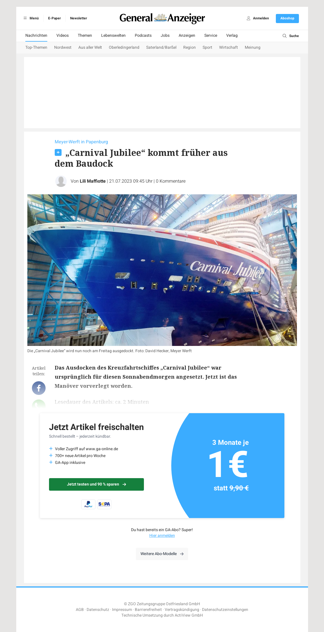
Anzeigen (187, 35)
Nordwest (63, 47)
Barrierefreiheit (148, 610)
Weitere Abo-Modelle (162, 554)
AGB (80, 610)
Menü (30, 18)
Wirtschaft (228, 47)
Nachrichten (36, 35)
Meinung (252, 47)
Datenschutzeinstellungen (225, 610)
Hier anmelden (162, 536)
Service (210, 35)
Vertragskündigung (182, 610)
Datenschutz (98, 610)
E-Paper (54, 18)
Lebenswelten (113, 35)
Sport (207, 47)
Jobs (165, 35)
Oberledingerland (124, 47)
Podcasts (143, 35)
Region (189, 47)
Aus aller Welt (90, 47)
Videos (62, 35)
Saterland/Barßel (161, 47)
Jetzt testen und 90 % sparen (96, 484)
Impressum (122, 610)
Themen (85, 35)
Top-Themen (36, 47)
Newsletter (78, 18)
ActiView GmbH (189, 615)
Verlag (232, 35)
